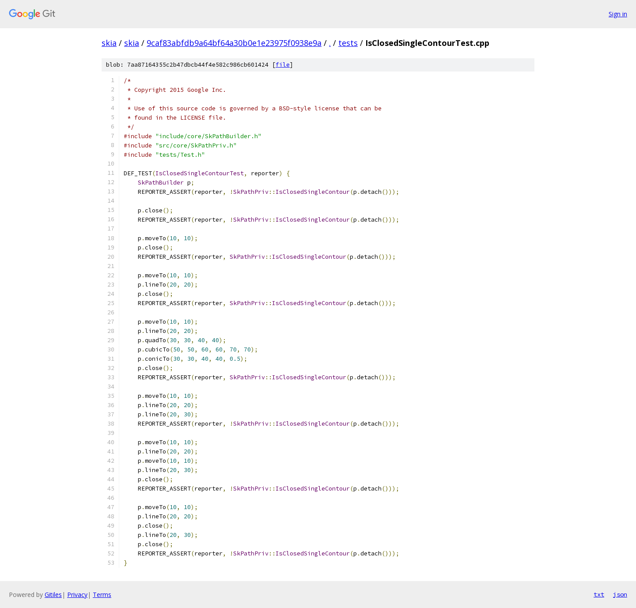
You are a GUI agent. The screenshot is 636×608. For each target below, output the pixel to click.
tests (348, 43)
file (283, 64)
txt (599, 594)
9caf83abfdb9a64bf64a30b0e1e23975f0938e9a (234, 43)
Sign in (618, 14)
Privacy (77, 594)
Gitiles (53, 594)
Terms (102, 594)
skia (109, 43)
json (620, 594)
